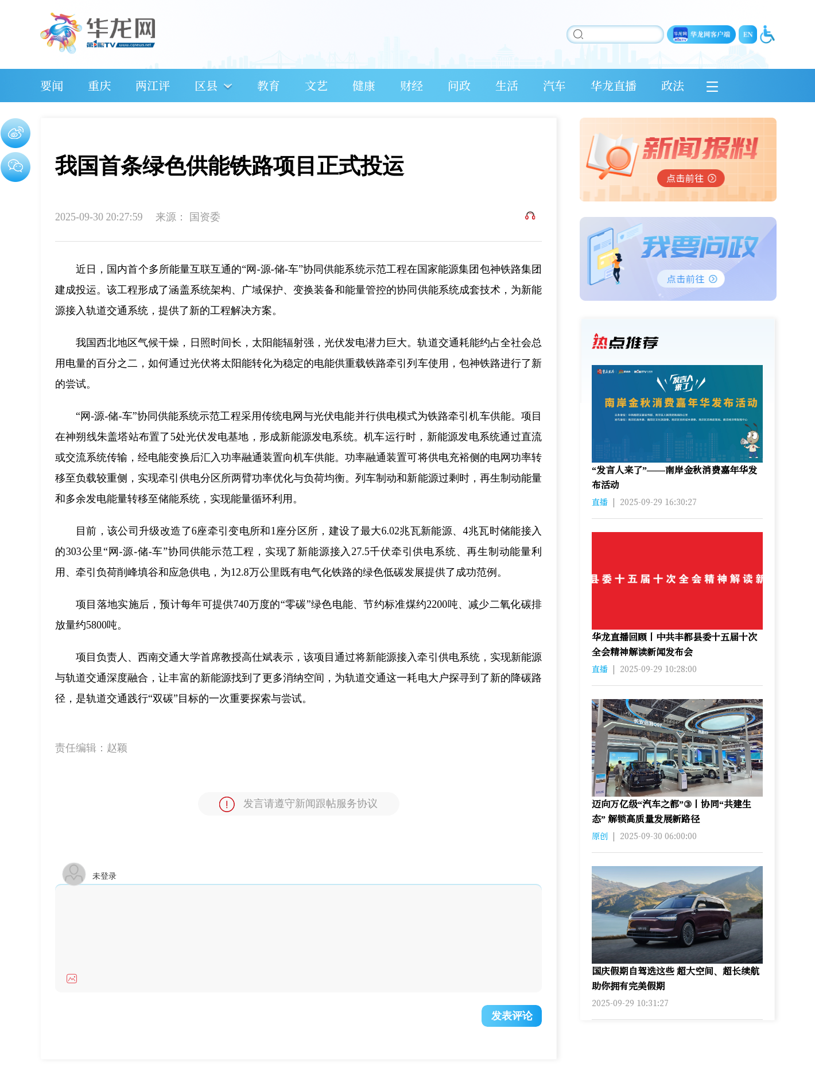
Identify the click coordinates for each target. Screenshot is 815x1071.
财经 (411, 85)
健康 (363, 85)
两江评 (152, 85)
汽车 (554, 85)
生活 (506, 85)
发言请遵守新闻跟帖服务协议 (298, 804)
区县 (206, 85)
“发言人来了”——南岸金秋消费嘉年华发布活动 (674, 477)
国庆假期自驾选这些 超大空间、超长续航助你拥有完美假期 (675, 978)
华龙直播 (614, 85)
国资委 (204, 217)
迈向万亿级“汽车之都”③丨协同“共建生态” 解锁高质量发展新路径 (671, 811)
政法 (672, 85)
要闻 (51, 85)
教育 (268, 85)
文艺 (316, 85)
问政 (459, 85)
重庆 (99, 85)
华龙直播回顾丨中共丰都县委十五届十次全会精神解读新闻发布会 (674, 644)
